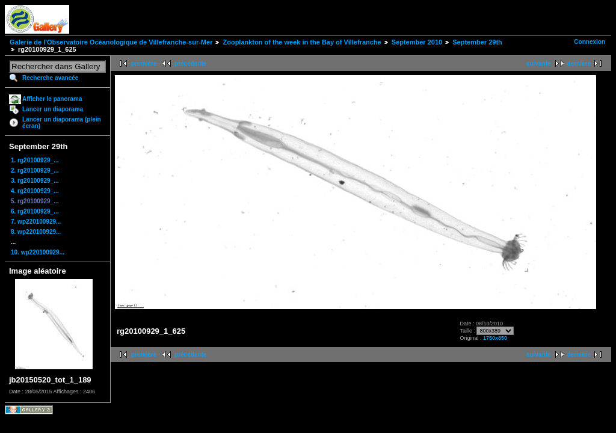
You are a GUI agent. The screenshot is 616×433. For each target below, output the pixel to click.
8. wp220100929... (36, 232)
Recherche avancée (50, 78)
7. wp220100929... (36, 221)
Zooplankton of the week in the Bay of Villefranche (302, 42)
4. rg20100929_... (35, 191)
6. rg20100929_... (35, 211)
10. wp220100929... (37, 252)
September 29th (477, 42)
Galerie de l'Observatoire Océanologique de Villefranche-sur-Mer (111, 42)
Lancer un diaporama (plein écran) (61, 122)
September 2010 (417, 42)
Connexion (589, 41)
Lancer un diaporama (52, 109)
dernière (579, 63)
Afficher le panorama (52, 99)
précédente (190, 63)
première (143, 63)
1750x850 (495, 338)
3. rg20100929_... (35, 180)
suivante (538, 63)
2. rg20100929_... (35, 170)
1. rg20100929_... (35, 160)
